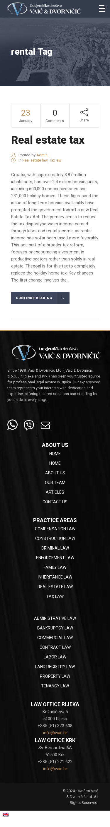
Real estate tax (47, 140)
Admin (42, 155)
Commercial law (55, 637)
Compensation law (55, 528)
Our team (55, 482)
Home (55, 453)
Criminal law (55, 548)
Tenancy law (55, 686)
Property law (55, 676)
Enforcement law (55, 557)
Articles (55, 492)
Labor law (55, 657)
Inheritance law (55, 577)
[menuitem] (12, 814)
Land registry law (55, 666)
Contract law (55, 647)
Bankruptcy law (55, 628)
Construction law (55, 538)
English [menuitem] (16, 814)
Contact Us (55, 502)
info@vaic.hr (55, 732)
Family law (55, 567)
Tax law (55, 160)
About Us (55, 473)
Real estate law (35, 160)
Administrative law (55, 618)
